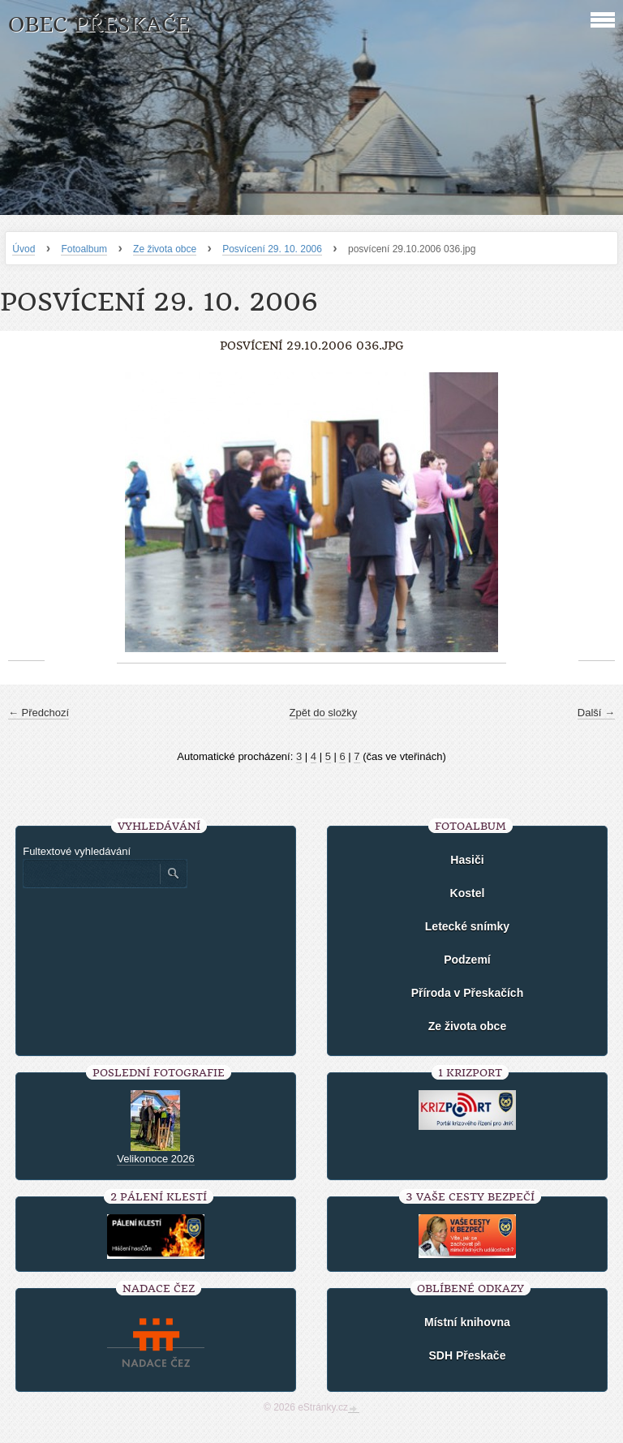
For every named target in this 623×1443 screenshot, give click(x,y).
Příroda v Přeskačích (467, 992)
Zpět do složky (324, 712)
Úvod (23, 249)
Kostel (467, 893)
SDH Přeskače (466, 1355)
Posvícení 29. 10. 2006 (272, 249)
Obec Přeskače (98, 24)
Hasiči (466, 859)
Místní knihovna (467, 1322)
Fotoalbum (84, 249)
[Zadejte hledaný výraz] (91, 873)
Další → (596, 712)
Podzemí (467, 959)
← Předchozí (38, 712)
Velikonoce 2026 (155, 1159)
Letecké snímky (467, 926)
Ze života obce (164, 249)
